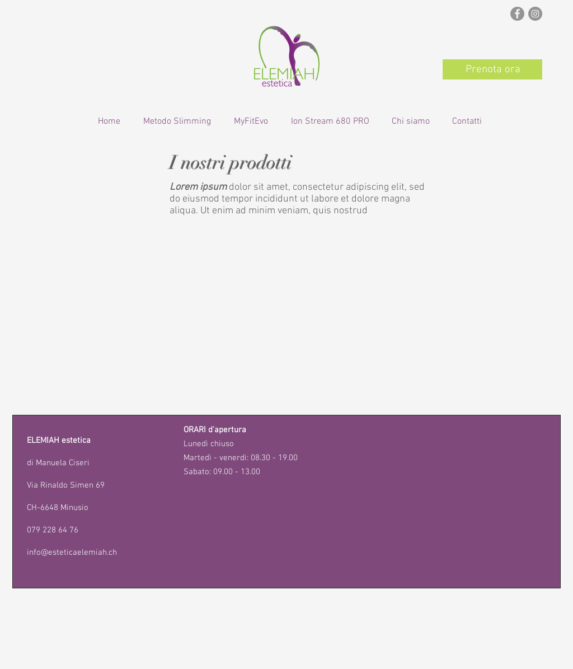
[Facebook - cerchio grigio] (517, 14)
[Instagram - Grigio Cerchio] (535, 14)
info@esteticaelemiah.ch (72, 553)
